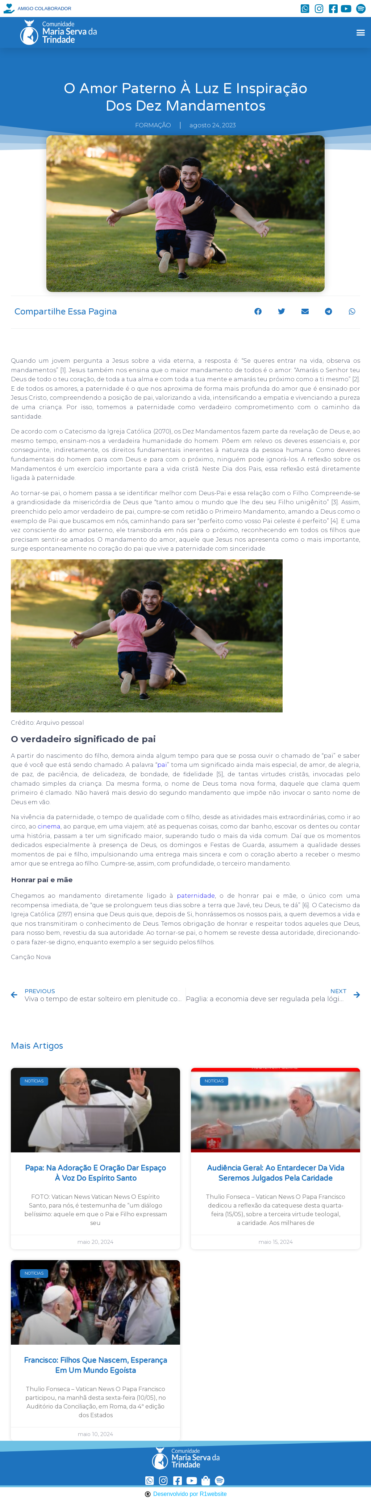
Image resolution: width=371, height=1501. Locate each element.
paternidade (196, 895)
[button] (360, 33)
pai (162, 764)
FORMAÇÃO (153, 125)
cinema (49, 826)
